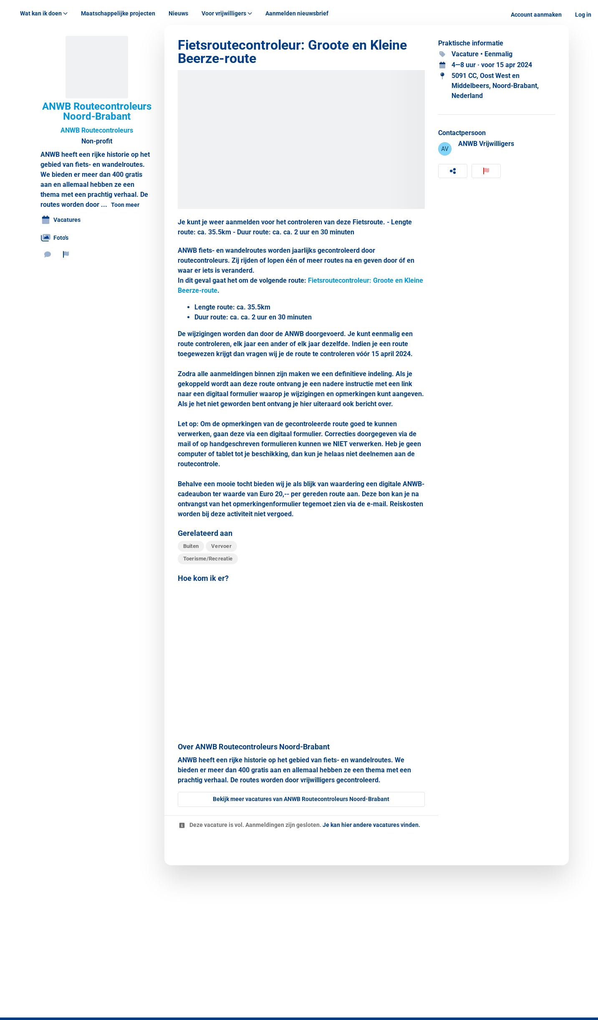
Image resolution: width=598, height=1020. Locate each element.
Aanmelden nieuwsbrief (296, 13)
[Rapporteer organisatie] (66, 254)
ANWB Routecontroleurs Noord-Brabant (96, 111)
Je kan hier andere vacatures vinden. (371, 825)
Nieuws (178, 13)
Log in (583, 14)
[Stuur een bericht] (47, 254)
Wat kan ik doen (44, 13)
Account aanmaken (536, 14)
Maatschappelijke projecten (118, 13)
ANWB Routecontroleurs (97, 130)
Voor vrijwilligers (227, 13)
